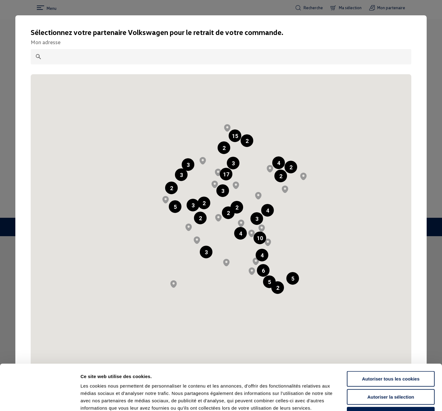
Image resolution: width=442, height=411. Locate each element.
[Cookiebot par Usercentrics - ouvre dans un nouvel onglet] (40, 399)
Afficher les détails (338, 398)
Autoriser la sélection (390, 354)
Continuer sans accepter (390, 372)
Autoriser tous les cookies (391, 336)
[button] (224, 148)
